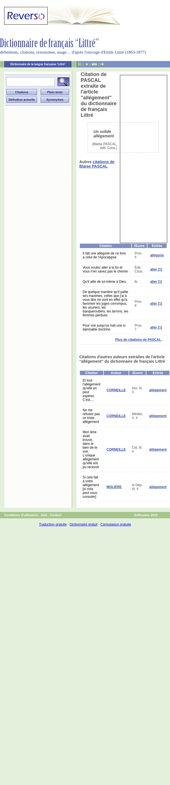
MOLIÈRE (114, 487)
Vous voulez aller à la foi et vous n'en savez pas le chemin (105, 269)
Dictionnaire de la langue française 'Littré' (37, 64)
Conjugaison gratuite (115, 524)
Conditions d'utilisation (21, 515)
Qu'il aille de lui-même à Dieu (104, 282)
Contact (55, 515)
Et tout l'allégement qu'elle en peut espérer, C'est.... (91, 390)
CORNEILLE (116, 390)
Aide (44, 515)
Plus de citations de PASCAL (138, 340)
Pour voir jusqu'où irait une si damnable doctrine (104, 327)
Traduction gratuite (53, 524)
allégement (158, 390)
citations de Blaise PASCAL (96, 164)
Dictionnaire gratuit (83, 524)
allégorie (157, 255)
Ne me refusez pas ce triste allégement (91, 416)
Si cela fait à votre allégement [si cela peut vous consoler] (91, 487)
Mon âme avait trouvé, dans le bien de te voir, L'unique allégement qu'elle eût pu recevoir (91, 449)
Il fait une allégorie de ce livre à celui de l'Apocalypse (104, 255)
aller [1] (156, 269)
